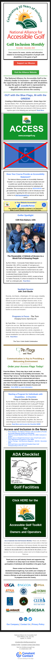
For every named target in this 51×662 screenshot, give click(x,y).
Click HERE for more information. (22, 387)
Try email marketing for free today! (25, 658)
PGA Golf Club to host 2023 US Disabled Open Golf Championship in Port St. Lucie (23, 444)
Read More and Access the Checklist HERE (26, 424)
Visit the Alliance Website (25, 72)
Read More (40, 110)
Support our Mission (25, 63)
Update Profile (15, 644)
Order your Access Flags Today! (25, 366)
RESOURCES (37, 188)
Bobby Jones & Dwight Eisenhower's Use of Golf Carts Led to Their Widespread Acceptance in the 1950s (27, 438)
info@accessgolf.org (22, 195)
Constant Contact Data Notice (30, 644)
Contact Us (25, 624)
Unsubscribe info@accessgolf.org (25, 642)
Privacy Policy (38, 624)
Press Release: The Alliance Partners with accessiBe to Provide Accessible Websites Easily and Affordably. (27, 432)
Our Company (13, 624)
